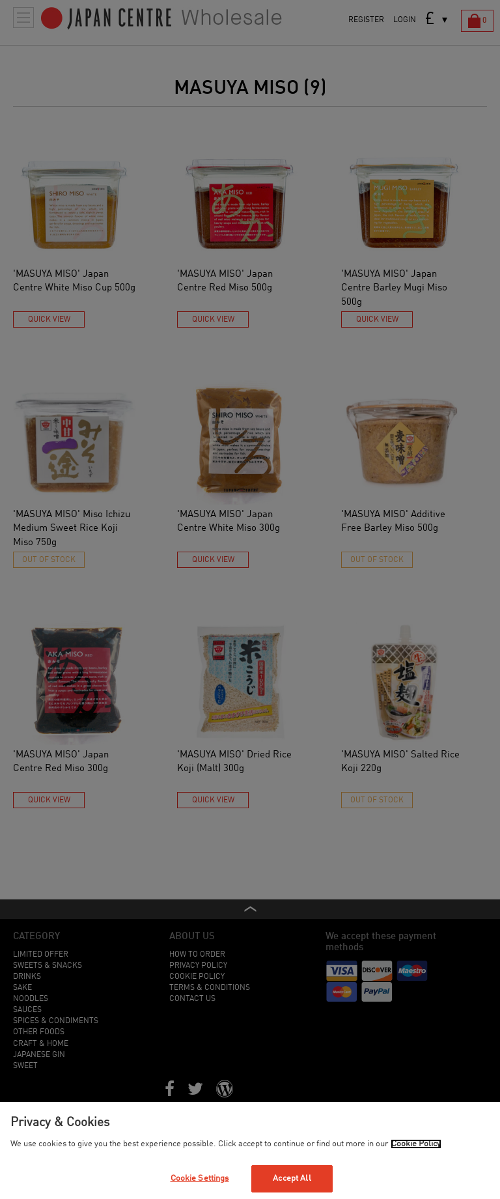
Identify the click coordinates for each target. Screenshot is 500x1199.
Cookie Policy (416, 1144)
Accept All (292, 1178)
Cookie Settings (200, 1178)
